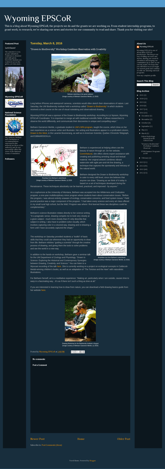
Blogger (92, 461)
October (145, 123)
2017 (142, 109)
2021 (142, 95)
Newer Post (37, 439)
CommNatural (86, 154)
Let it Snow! (10, 48)
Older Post (123, 439)
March (144, 133)
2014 (142, 166)
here (59, 266)
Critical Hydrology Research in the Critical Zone (148, 139)
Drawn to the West (38, 133)
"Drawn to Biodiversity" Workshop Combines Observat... (150, 146)
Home (81, 439)
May (143, 130)
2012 (142, 173)
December (146, 116)
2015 (142, 162)
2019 (142, 102)
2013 (142, 169)
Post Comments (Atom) (52, 445)
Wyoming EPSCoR (37, 18)
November (146, 119)
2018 (142, 106)
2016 (142, 113)
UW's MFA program (83, 127)
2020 (142, 99)
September (146, 126)
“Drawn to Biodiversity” (97, 106)
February (145, 158)
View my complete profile (146, 76)
